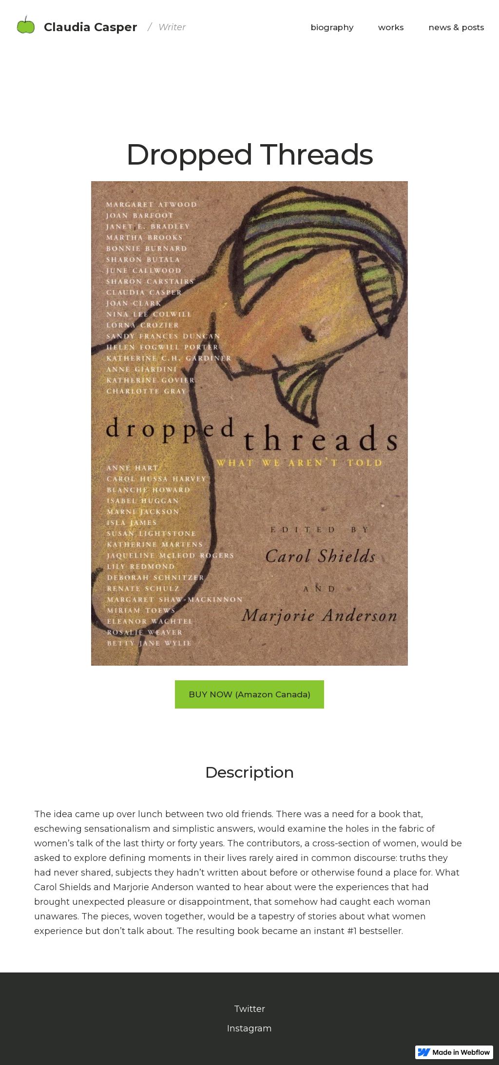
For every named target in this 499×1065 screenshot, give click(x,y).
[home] (100, 27)
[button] (391, 27)
